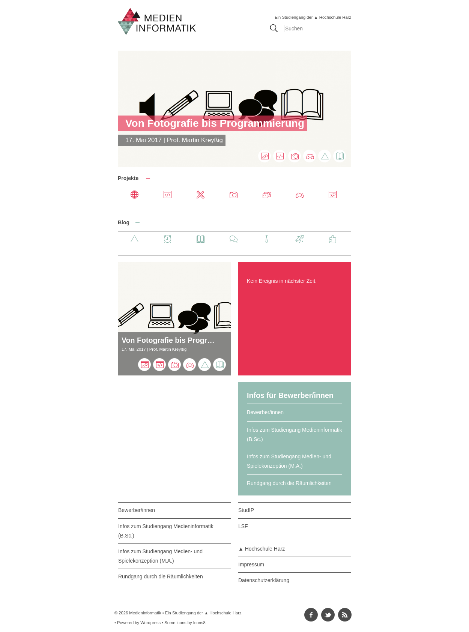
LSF (243, 526)
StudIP (246, 510)
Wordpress (150, 622)
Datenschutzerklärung (263, 580)
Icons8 (199, 622)
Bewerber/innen (265, 412)
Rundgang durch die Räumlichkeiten (289, 483)
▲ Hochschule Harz (261, 549)
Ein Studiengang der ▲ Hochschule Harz (313, 17)
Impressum (251, 564)
